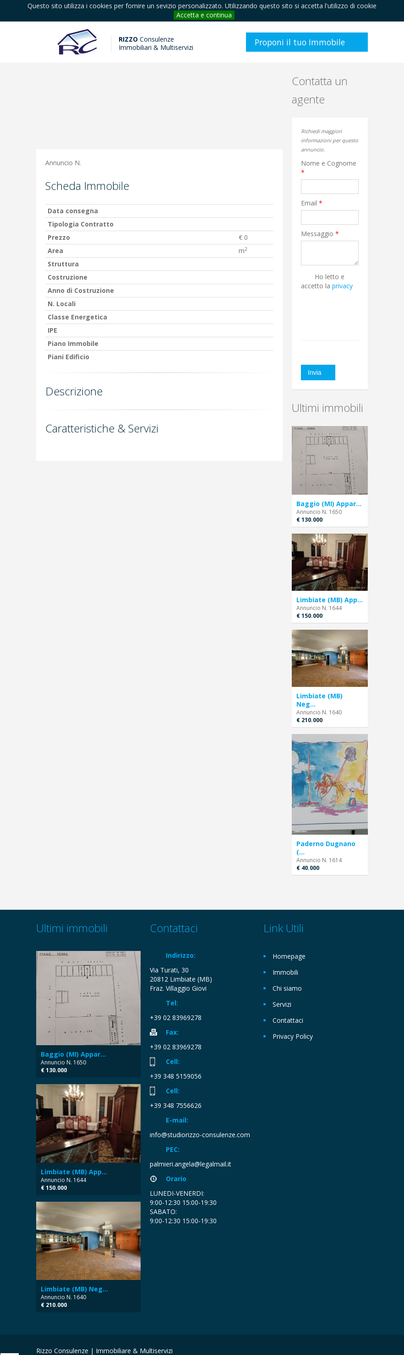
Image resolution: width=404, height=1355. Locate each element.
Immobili (285, 972)
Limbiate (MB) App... (329, 599)
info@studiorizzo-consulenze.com (200, 1134)
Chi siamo (287, 988)
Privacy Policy (293, 1036)
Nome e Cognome (328, 168)
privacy (342, 285)
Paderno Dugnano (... (325, 847)
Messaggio (320, 233)
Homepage (289, 956)
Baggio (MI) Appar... (328, 503)
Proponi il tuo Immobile (300, 42)
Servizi (282, 1004)
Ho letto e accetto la (327, 281)
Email (311, 203)
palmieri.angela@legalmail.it (190, 1164)
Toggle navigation (44, 43)
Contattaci (288, 1020)
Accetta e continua (204, 15)
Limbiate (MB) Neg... (319, 699)
